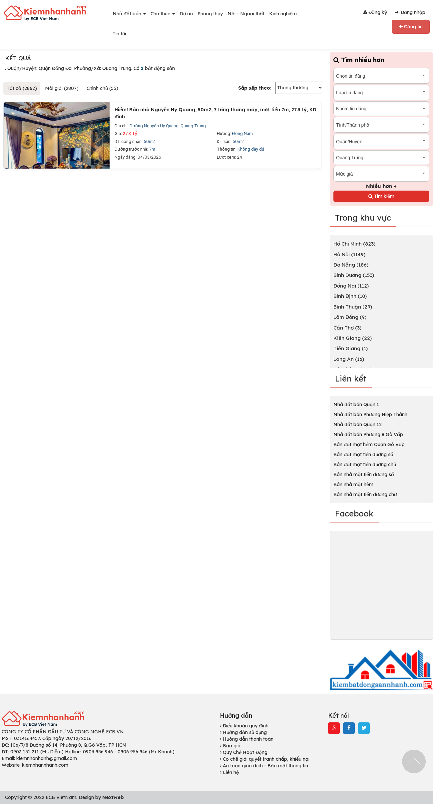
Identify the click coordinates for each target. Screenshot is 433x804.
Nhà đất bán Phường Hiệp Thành (370, 414)
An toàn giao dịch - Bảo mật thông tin (264, 766)
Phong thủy (210, 14)
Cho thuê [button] (163, 14)
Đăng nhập (410, 12)
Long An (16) (348, 359)
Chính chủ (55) (102, 88)
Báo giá (230, 746)
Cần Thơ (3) (347, 328)
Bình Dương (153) (353, 275)
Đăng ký (375, 12)
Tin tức (120, 34)
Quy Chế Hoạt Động (243, 752)
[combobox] (381, 76)
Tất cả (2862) (22, 88)
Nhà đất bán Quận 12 (357, 424)
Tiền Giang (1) (350, 348)
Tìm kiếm (381, 196)
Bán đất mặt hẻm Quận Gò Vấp (369, 444)
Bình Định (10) (350, 296)
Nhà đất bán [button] (129, 14)
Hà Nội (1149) (349, 254)
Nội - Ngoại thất (245, 14)
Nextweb (113, 797)
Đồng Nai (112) (351, 286)
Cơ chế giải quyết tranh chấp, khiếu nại (264, 759)
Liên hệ (229, 772)
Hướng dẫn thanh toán (246, 739)
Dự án (186, 14)
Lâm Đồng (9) (349, 317)
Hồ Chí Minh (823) (354, 244)
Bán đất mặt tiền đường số (363, 454)
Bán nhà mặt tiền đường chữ (365, 494)
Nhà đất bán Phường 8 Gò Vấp (368, 434)
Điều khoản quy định (244, 726)
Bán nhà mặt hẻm (353, 484)
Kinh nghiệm (283, 14)
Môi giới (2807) (62, 88)
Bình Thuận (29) (352, 307)
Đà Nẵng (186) (350, 265)
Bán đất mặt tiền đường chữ (364, 464)
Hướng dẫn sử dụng (243, 732)
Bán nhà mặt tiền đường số (363, 474)
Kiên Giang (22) (352, 338)
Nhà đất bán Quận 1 (356, 404)
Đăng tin (411, 27)
